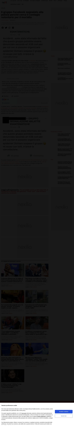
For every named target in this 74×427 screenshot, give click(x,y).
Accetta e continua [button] (63, 411)
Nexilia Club (63, 416)
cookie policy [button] (22, 410)
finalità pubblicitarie (41, 416)
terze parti (24, 413)
